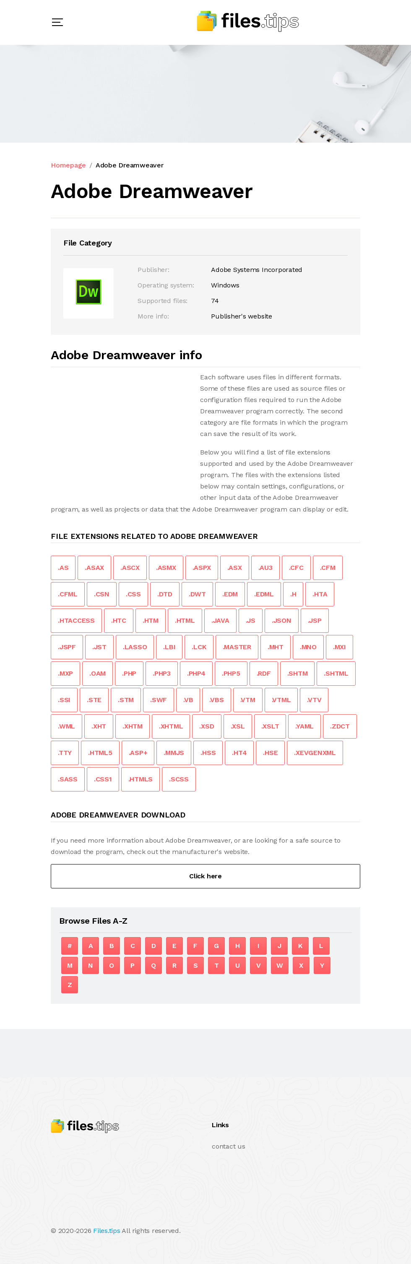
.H (293, 594)
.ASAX (94, 568)
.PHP (129, 673)
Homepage (68, 165)
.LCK (199, 647)
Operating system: (166, 285)
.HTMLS (140, 779)
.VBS (216, 700)
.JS (250, 620)
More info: (153, 316)
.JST (99, 647)
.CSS (133, 594)
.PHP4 (196, 673)
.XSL (238, 726)
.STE (94, 700)
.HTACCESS (76, 620)
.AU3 (265, 568)
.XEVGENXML (315, 753)
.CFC (296, 568)
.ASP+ (138, 753)
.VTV (314, 700)
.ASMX (166, 568)
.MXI (339, 647)
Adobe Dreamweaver (130, 165)
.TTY (65, 753)
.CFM (328, 568)
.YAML (304, 726)
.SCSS (179, 779)
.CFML (68, 594)
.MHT (276, 647)
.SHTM (297, 673)
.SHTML (336, 673)
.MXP (65, 673)
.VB (188, 700)
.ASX (234, 568)
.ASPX (201, 568)
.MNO (308, 647)
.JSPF (67, 647)
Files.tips (106, 1231)
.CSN (101, 594)
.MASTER (237, 647)
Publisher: (153, 270)
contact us (228, 1146)
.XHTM (132, 726)
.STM (126, 700)
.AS (63, 568)
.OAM (97, 673)
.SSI (64, 700)
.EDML (264, 594)
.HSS (208, 753)
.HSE (270, 753)
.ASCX (130, 568)
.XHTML (171, 726)
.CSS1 (103, 779)
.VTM (247, 700)
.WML (66, 726)
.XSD (206, 726)
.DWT (197, 594)
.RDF (264, 673)
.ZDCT (340, 726)
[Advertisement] (121, 430)
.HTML (185, 620)
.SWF (158, 700)
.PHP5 (231, 673)
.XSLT (270, 726)
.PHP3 (162, 673)
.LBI (169, 647)
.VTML (281, 700)
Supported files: (162, 301)
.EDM (230, 594)
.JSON (281, 620)
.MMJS (174, 753)
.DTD (164, 594)
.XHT (98, 726)
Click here (205, 876)
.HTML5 (100, 753)
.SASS (68, 779)
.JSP (315, 620)
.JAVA (220, 620)
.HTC (118, 620)
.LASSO (135, 647)
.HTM (151, 620)
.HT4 (239, 753)
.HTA (319, 594)
